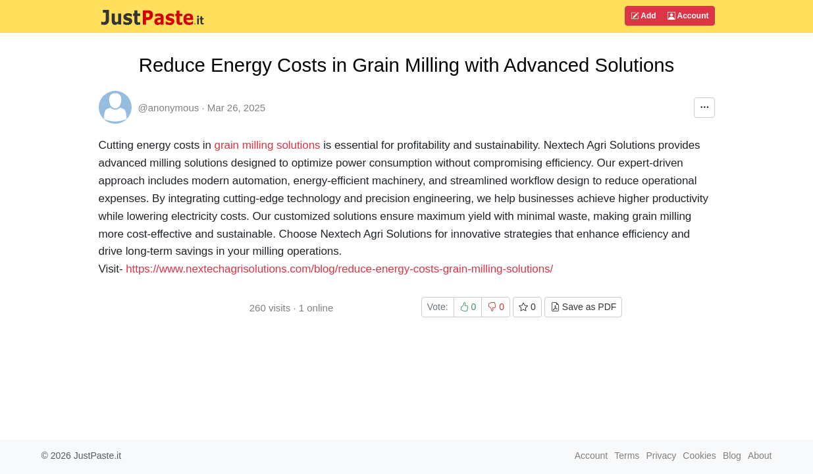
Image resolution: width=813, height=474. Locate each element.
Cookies (699, 455)
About (760, 455)
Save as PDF (583, 307)
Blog (732, 455)
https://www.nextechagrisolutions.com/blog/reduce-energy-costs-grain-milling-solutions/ (339, 269)
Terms (626, 455)
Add (643, 15)
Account (688, 15)
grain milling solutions (269, 145)
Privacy (661, 455)
